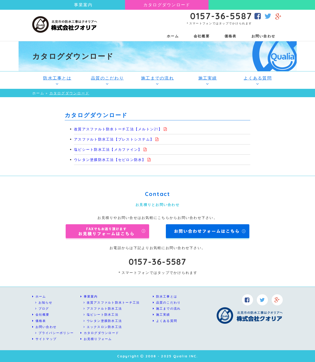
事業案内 (83, 4)
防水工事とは (57, 80)
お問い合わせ (263, 36)
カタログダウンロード (166, 4)
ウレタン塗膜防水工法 (103, 321)
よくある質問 (258, 80)
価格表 (231, 36)
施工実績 (207, 80)
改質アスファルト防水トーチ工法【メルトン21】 (118, 129)
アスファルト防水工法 (103, 308)
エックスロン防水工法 (103, 327)
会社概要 (202, 36)
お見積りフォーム (96, 339)
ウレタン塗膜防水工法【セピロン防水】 (110, 159)
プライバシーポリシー (54, 333)
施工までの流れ (157, 80)
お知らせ (44, 302)
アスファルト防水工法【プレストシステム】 (114, 139)
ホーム (173, 36)
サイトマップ (44, 339)
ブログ (42, 308)
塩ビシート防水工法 (101, 314)
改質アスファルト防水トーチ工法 (112, 302)
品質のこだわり (107, 80)
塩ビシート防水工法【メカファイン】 (108, 149)
